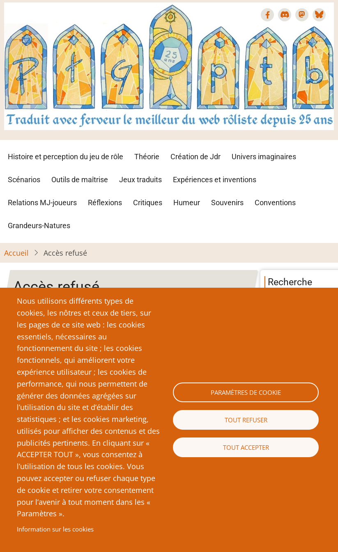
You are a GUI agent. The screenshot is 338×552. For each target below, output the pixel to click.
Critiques (147, 202)
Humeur (186, 202)
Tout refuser (246, 420)
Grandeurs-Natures (39, 225)
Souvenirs (227, 202)
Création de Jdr (195, 156)
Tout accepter (246, 447)
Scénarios (24, 179)
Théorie (146, 156)
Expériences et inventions (214, 179)
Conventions (275, 202)
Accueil (16, 253)
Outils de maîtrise (79, 179)
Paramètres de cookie (246, 392)
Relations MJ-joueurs (42, 202)
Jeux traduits (140, 179)
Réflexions (105, 202)
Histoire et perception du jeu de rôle (65, 156)
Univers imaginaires (264, 156)
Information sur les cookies (55, 529)
